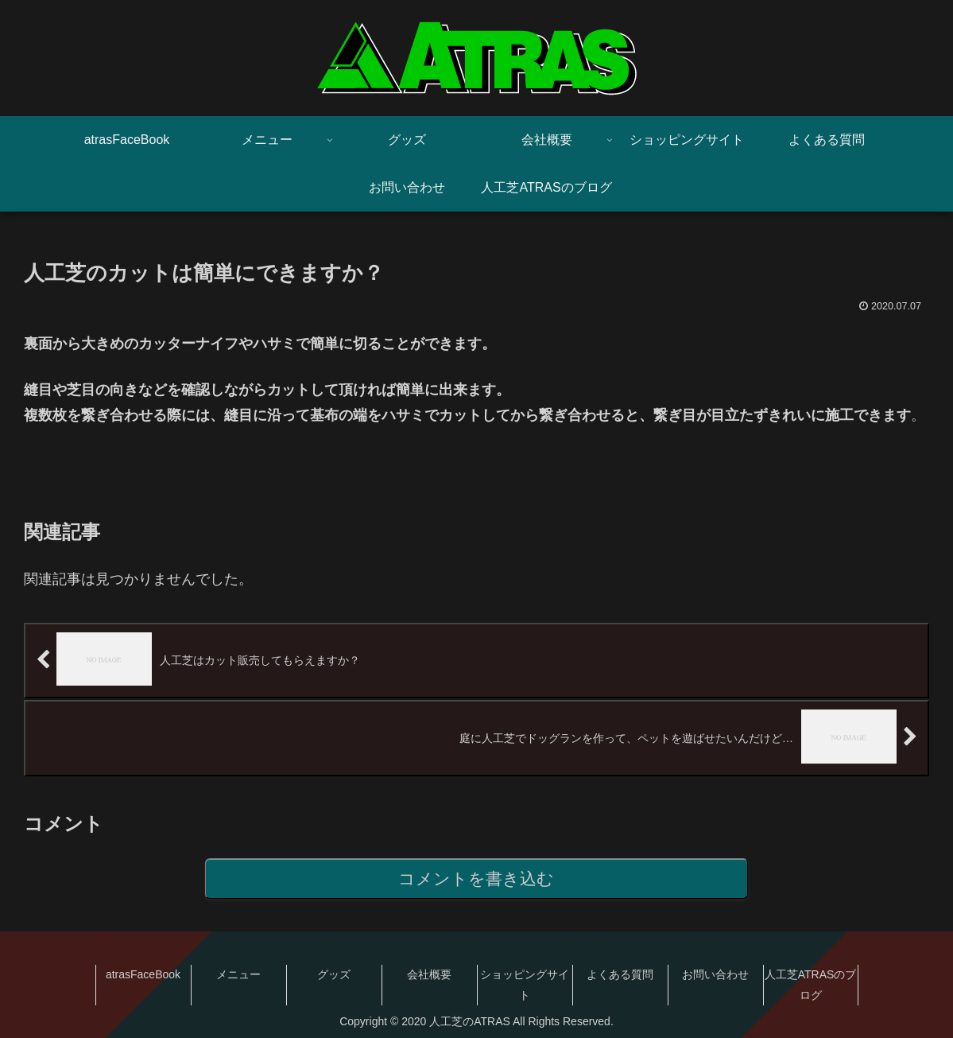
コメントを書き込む (476, 879)
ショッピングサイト (524, 985)
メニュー (238, 975)
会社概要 (429, 975)
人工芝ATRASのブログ (811, 985)
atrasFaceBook (143, 975)
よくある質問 (620, 975)
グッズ (334, 975)
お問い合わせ (715, 975)
